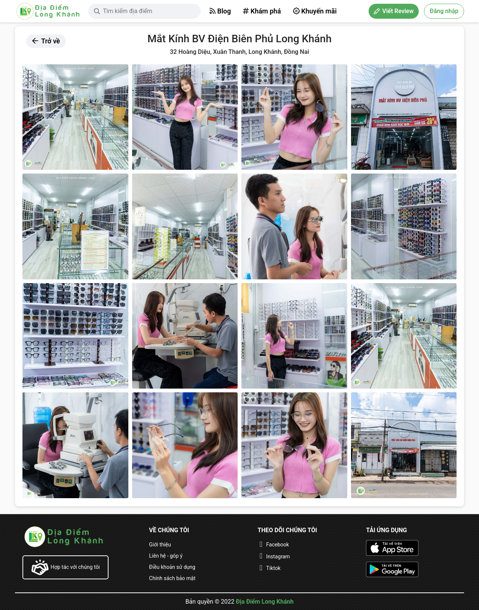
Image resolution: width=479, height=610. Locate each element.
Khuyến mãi (315, 11)
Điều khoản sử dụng (172, 567)
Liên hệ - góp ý (165, 556)
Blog (220, 11)
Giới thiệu (160, 545)
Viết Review (394, 11)
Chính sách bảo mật (172, 578)
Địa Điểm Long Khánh (264, 601)
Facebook (277, 545)
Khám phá (262, 11)
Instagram (278, 557)
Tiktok (273, 568)
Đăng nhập (444, 11)
